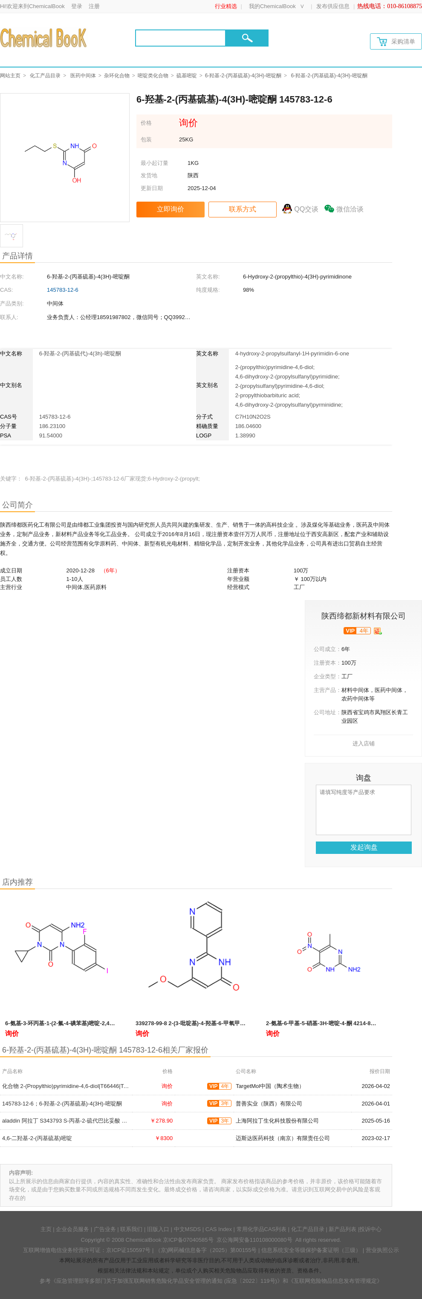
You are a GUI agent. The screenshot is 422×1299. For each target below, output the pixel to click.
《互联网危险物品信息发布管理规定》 (335, 1281)
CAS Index (218, 1229)
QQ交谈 (306, 209)
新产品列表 (342, 1229)
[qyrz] (378, 631)
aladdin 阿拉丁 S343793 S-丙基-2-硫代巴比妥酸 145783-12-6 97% (84, 1120)
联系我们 (131, 1229)
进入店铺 (364, 743)
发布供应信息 (333, 6)
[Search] (180, 38)
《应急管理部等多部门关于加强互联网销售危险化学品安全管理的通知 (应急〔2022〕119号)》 (167, 1281)
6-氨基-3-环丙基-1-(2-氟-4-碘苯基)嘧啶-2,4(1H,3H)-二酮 (73, 1023)
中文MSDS (187, 1229)
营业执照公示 (382, 1250)
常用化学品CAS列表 (262, 1229)
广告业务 (105, 1229)
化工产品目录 (45, 76)
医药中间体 (83, 76)
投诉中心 (370, 1229)
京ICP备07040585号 (188, 1240)
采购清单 (396, 41)
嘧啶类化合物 (153, 76)
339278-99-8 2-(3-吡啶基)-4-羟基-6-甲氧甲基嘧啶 (196, 1023)
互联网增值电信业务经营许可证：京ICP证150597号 (86, 1250)
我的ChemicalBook (272, 6)
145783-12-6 (62, 290)
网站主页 (10, 76)
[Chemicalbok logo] (44, 37)
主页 (46, 1229)
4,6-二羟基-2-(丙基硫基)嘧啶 (37, 1138)
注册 (94, 6)
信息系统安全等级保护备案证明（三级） (311, 1250)
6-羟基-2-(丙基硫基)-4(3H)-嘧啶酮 (243, 76)
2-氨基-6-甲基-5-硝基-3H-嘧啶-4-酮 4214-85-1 (322, 1023)
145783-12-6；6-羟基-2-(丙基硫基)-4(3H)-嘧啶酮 (62, 1103)
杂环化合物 (117, 76)
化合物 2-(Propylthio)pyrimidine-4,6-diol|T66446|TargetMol (73, 1086)
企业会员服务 (72, 1229)
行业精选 (226, 6)
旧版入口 (158, 1229)
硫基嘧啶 (186, 76)
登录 (76, 6)
